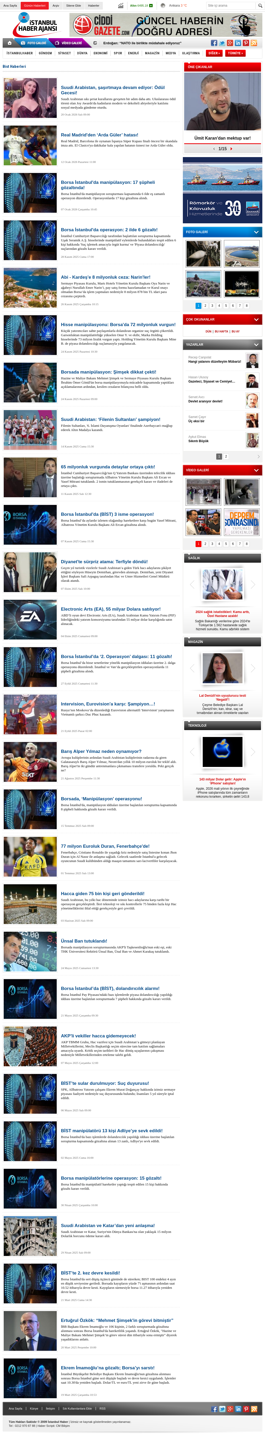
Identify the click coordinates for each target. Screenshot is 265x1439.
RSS (103, 1408)
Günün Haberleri (35, 5)
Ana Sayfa (10, 5)
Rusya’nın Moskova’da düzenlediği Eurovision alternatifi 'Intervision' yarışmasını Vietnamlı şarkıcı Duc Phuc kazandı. (119, 708)
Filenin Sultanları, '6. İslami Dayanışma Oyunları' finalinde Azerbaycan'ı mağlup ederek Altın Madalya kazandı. (119, 424)
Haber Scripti (46, 1425)
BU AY (236, 331)
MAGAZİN (195, 642)
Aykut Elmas (216, 439)
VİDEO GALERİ (197, 470)
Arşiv (55, 5)
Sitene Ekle (73, 5)
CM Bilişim (63, 1425)
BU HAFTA (221, 331)
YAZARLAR (194, 345)
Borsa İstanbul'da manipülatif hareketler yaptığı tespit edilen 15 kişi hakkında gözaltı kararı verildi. (119, 1183)
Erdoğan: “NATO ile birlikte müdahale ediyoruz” (142, 43)
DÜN (208, 331)
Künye (34, 1408)
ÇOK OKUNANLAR (200, 319)
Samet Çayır (216, 419)
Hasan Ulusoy (216, 379)
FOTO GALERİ (197, 232)
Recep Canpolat (216, 360)
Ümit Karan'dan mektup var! (223, 138)
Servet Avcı (216, 399)
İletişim (50, 1408)
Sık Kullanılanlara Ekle (77, 1408)
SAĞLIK (194, 558)
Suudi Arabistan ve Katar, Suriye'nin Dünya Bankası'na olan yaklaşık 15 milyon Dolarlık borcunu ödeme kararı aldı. (119, 1230)
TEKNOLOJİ (197, 725)
